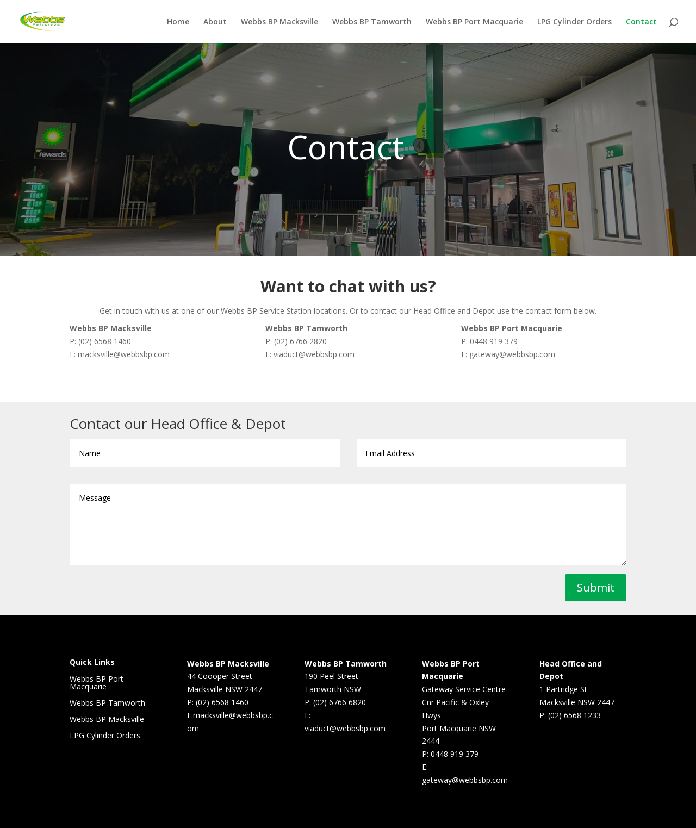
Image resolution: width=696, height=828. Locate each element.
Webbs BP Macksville (279, 22)
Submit (595, 587)
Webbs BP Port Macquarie (474, 22)
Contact (641, 22)
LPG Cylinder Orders (574, 22)
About (215, 22)
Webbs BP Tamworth (372, 22)
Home (178, 22)
